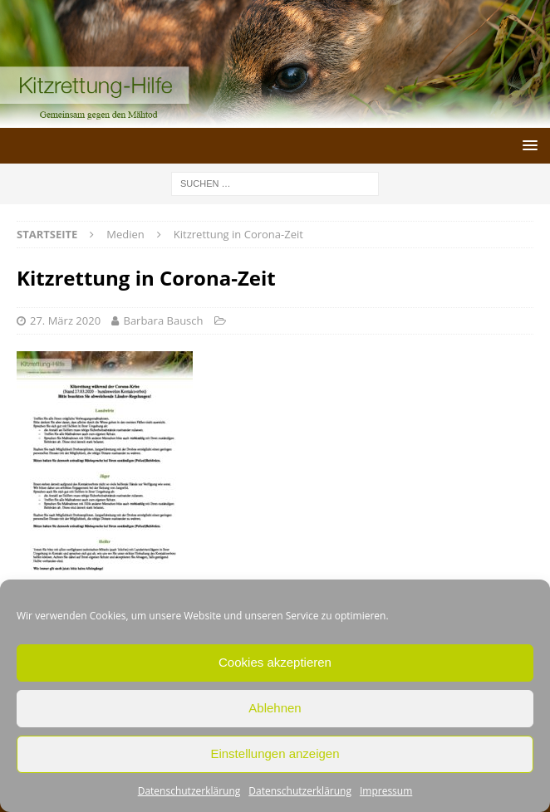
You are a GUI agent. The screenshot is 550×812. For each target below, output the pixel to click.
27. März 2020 (65, 320)
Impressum (386, 791)
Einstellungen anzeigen (274, 753)
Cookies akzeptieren (275, 662)
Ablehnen (274, 708)
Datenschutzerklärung (189, 791)
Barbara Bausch (163, 320)
